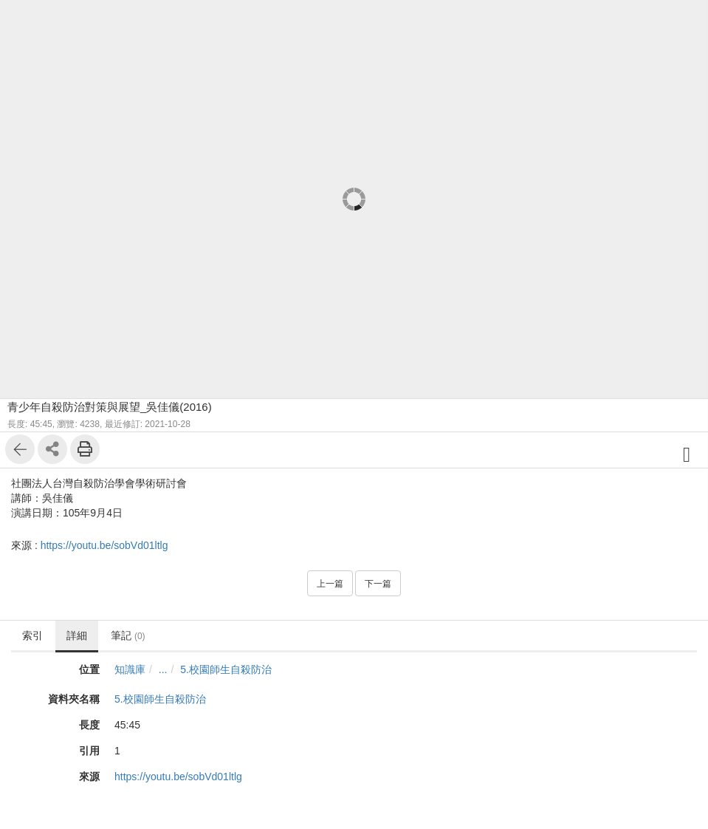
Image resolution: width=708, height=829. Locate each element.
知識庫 (129, 669)
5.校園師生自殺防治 (226, 669)
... (163, 669)
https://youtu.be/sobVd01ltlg (104, 545)
